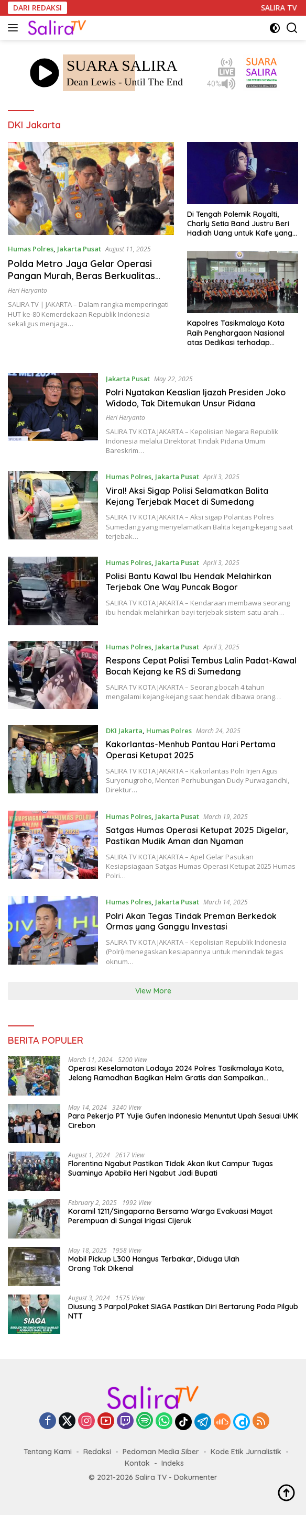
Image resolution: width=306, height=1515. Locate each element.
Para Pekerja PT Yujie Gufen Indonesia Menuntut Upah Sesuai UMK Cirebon (183, 1120)
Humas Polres (30, 248)
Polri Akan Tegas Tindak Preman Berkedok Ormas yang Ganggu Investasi (191, 921)
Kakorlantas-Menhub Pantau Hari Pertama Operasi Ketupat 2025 (191, 749)
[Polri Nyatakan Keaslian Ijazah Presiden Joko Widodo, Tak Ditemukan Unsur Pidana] (53, 414)
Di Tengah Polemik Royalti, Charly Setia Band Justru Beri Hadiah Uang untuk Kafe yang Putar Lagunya (239, 223)
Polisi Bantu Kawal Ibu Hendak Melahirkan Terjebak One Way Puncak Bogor (188, 581)
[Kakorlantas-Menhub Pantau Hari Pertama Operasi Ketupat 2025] (53, 760)
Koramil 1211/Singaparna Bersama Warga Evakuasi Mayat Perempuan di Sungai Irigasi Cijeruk (170, 1216)
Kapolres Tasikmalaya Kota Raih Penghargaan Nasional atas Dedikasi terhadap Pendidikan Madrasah (236, 332)
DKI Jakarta (124, 730)
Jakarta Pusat (79, 248)
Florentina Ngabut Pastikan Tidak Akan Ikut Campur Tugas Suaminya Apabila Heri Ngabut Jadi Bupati (170, 1168)
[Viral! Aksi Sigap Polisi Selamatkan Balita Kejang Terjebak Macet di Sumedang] (53, 506)
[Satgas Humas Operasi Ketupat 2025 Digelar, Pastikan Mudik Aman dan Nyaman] (53, 846)
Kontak (137, 1463)
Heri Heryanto (27, 290)
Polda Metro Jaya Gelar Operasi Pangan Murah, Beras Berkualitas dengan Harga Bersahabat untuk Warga (81, 282)
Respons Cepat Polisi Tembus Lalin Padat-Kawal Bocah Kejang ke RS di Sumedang (201, 666)
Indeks (172, 1463)
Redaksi (97, 1451)
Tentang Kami (48, 1451)
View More (153, 991)
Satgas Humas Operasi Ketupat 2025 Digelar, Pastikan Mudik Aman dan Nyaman (197, 835)
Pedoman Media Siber (161, 1451)
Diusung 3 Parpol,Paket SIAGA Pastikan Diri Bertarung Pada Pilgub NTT (183, 1311)
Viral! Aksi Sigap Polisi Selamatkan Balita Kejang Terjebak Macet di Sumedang (187, 496)
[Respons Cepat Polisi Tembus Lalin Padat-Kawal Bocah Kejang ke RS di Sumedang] (53, 675)
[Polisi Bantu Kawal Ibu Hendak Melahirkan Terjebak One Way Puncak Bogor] (53, 591)
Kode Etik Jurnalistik (246, 1451)
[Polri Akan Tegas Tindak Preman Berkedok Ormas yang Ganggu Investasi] (53, 931)
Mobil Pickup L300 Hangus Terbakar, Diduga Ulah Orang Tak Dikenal (153, 1263)
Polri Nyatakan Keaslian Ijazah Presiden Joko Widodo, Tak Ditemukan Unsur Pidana (196, 397)
